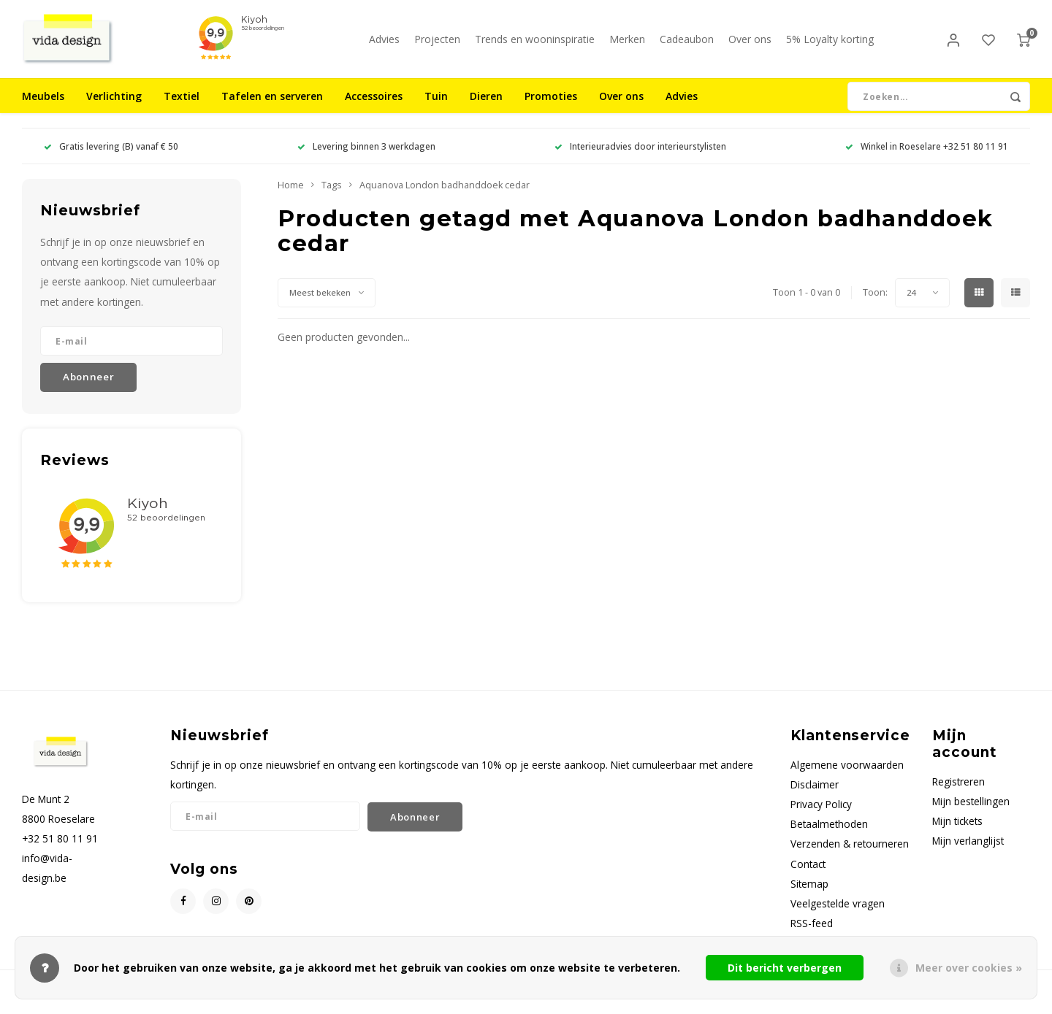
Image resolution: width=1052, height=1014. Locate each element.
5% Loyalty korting (830, 43)
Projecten (437, 43)
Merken (627, 43)
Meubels (43, 105)
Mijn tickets (957, 830)
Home (291, 194)
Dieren (486, 105)
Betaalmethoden (829, 833)
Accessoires (374, 105)
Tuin (436, 105)
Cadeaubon (687, 43)
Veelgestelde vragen (837, 913)
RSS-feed (811, 933)
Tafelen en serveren (272, 105)
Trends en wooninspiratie (535, 43)
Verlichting (114, 105)
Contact (808, 873)
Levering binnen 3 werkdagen (366, 155)
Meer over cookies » (968, 968)
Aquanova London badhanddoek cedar (444, 194)
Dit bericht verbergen (785, 968)
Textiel (181, 105)
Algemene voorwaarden (847, 774)
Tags (331, 194)
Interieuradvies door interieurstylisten (640, 155)
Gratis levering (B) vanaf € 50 (111, 155)
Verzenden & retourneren (849, 853)
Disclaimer (814, 794)
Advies (384, 43)
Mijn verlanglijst (968, 850)
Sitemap (809, 893)
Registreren (958, 791)
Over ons (749, 43)
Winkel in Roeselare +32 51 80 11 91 (926, 155)
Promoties (551, 105)
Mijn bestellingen (971, 811)
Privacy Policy (821, 814)
